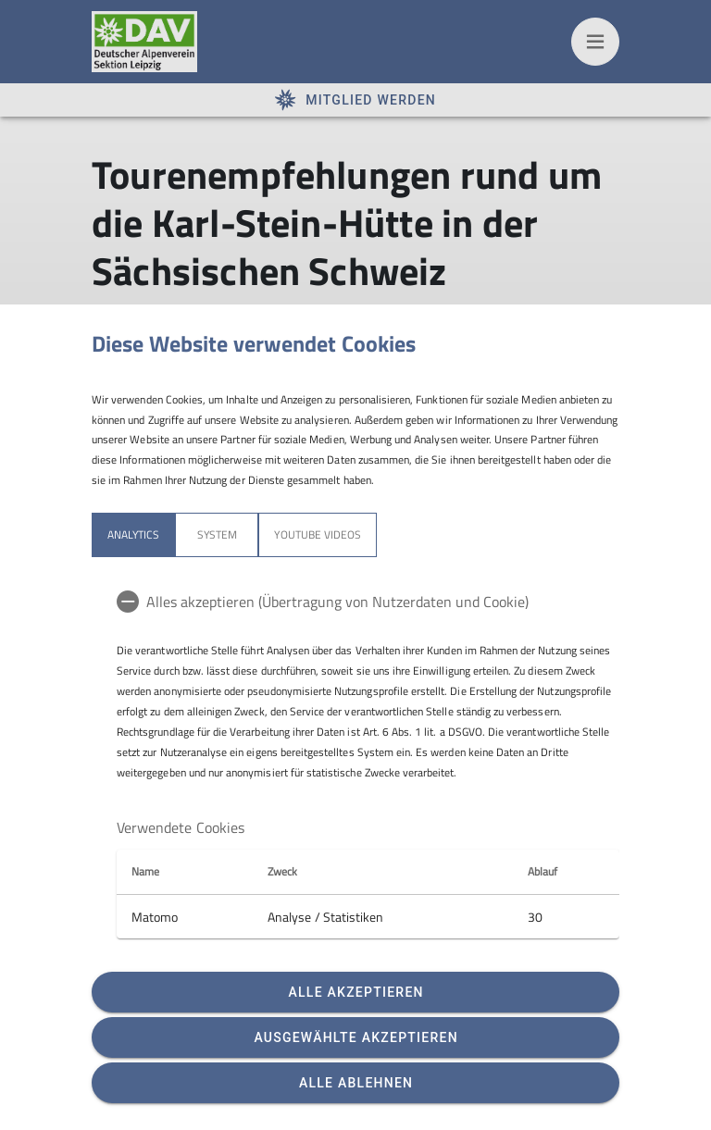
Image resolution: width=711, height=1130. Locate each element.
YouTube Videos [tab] (317, 534)
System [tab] (217, 534)
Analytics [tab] (133, 534)
